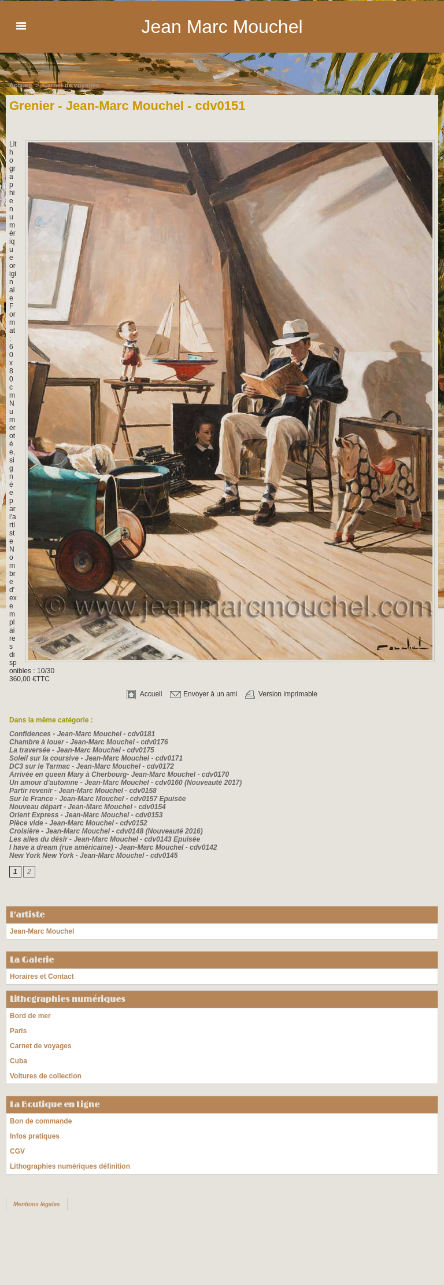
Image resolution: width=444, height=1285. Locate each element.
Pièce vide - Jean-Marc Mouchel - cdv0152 (78, 822)
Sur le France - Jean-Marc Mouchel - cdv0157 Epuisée (97, 798)
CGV (17, 1151)
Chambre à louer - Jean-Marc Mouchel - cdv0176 (88, 741)
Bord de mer (30, 1015)
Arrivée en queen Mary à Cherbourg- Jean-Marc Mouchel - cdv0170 (119, 774)
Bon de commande (41, 1121)
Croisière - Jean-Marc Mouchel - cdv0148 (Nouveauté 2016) (106, 831)
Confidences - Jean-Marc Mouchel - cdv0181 (82, 733)
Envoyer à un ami (204, 693)
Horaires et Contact (42, 976)
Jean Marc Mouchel (221, 26)
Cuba (18, 1060)
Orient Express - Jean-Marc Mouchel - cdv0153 (85, 814)
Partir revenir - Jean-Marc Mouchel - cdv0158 (83, 790)
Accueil (20, 84)
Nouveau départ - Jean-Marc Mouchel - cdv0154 (87, 806)
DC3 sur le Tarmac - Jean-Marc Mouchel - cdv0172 (91, 766)
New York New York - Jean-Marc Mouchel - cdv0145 (93, 855)
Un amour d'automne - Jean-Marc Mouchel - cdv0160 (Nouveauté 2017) (125, 782)
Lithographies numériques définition (70, 1166)
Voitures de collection (46, 1075)
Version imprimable (281, 693)
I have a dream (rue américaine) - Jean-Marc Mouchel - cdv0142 (113, 847)
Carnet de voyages (71, 84)
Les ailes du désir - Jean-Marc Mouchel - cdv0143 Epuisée (104, 839)
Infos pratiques (35, 1136)
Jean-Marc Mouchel (42, 931)
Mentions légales (36, 1203)
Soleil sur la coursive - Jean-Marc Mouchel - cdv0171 (96, 758)
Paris (18, 1030)
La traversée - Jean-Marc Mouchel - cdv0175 (81, 750)
